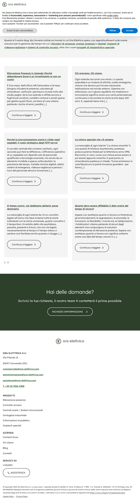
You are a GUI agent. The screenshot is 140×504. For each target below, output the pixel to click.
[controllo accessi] (12, 405)
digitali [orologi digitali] (102, 43)
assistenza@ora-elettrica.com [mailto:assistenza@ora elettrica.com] (19, 380)
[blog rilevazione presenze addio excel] (24, 115)
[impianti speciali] (12, 425)
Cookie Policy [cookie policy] (8, 496)
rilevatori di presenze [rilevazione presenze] (63, 43)
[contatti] (70, 312)
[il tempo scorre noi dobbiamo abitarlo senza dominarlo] (24, 244)
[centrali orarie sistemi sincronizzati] (23, 410)
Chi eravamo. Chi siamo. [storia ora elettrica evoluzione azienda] (88, 73)
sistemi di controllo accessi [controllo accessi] (43, 47)
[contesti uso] (71, 437)
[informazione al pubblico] (16, 420)
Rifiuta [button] (113, 30)
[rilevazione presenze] (14, 400)
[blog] (71, 448)
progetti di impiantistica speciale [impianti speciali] (95, 47)
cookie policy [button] (112, 15)
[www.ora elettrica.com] (70, 341)
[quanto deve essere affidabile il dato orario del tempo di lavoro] (92, 247)
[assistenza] (16, 472)
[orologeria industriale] (14, 415)
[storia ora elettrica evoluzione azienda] (92, 112)
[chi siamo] (71, 442)
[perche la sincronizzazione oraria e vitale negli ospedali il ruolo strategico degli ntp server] (24, 181)
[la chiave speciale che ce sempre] (92, 178)
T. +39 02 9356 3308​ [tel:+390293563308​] (13, 386)
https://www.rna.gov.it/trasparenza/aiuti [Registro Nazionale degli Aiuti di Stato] (107, 493)
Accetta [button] (129, 30)
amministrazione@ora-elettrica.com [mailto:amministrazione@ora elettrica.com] (23, 374)
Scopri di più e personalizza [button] (20, 30)
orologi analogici (86, 43)
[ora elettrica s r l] (71, 465)
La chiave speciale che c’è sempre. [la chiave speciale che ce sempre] (94, 139)
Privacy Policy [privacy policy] (22, 496)
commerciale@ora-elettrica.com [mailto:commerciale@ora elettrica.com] (21, 369)
